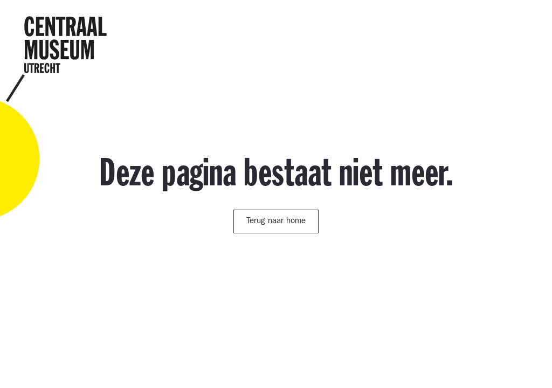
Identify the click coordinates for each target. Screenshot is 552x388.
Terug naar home (276, 222)
